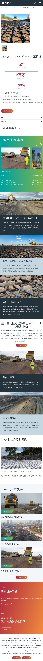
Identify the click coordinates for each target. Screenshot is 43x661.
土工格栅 (13, 8)
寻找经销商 (7, 111)
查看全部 (21, 577)
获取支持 (6, 604)
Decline (26, 657)
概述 (21, 117)
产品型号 (21, 122)
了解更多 (21, 345)
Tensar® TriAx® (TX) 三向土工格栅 (26, 8)
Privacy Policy (33, 647)
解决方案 (7, 8)
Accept (16, 657)
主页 (2, 8)
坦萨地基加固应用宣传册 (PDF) (10, 128)
